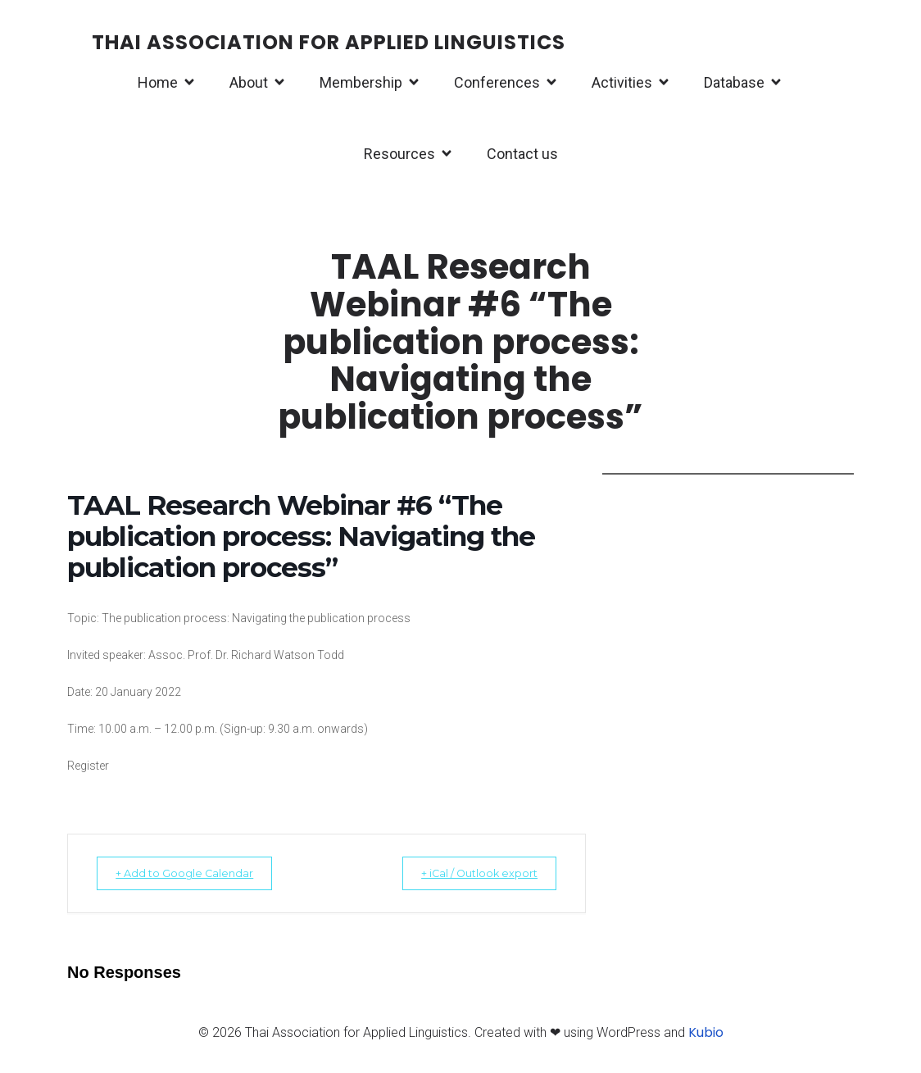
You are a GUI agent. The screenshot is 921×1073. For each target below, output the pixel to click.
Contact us (522, 156)
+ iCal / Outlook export (468, 877)
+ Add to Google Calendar (194, 877)
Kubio (706, 1037)
